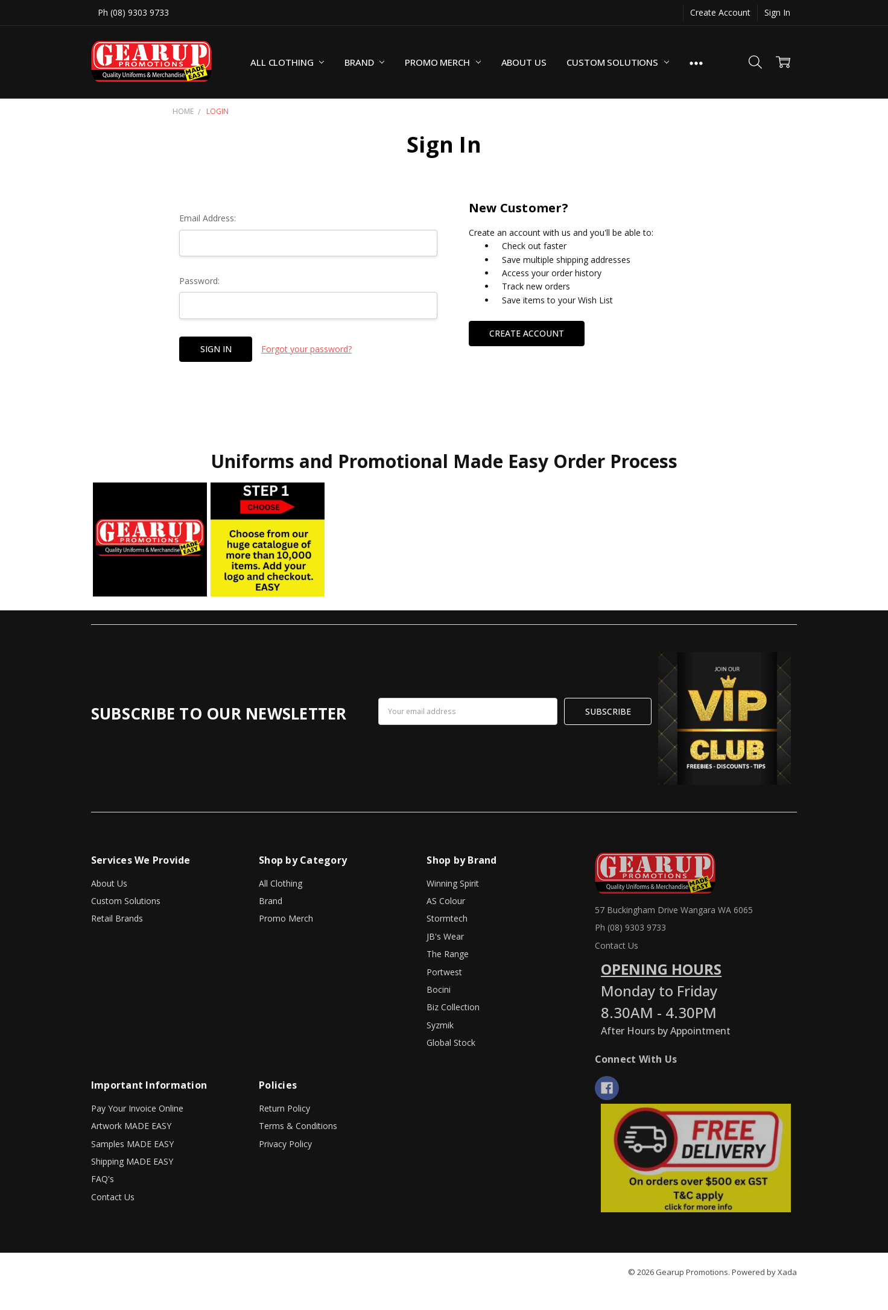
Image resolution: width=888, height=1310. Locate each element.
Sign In (777, 12)
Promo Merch (442, 62)
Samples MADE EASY (132, 1144)
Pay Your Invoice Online (137, 1108)
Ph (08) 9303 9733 (133, 12)
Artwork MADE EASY (131, 1125)
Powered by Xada (764, 1272)
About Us (524, 62)
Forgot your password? (306, 349)
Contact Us (113, 1197)
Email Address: (207, 218)
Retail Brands (117, 918)
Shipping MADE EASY (132, 1161)
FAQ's (102, 1179)
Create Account (720, 12)
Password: (199, 280)
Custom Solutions (617, 62)
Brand (364, 62)
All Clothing (287, 62)
